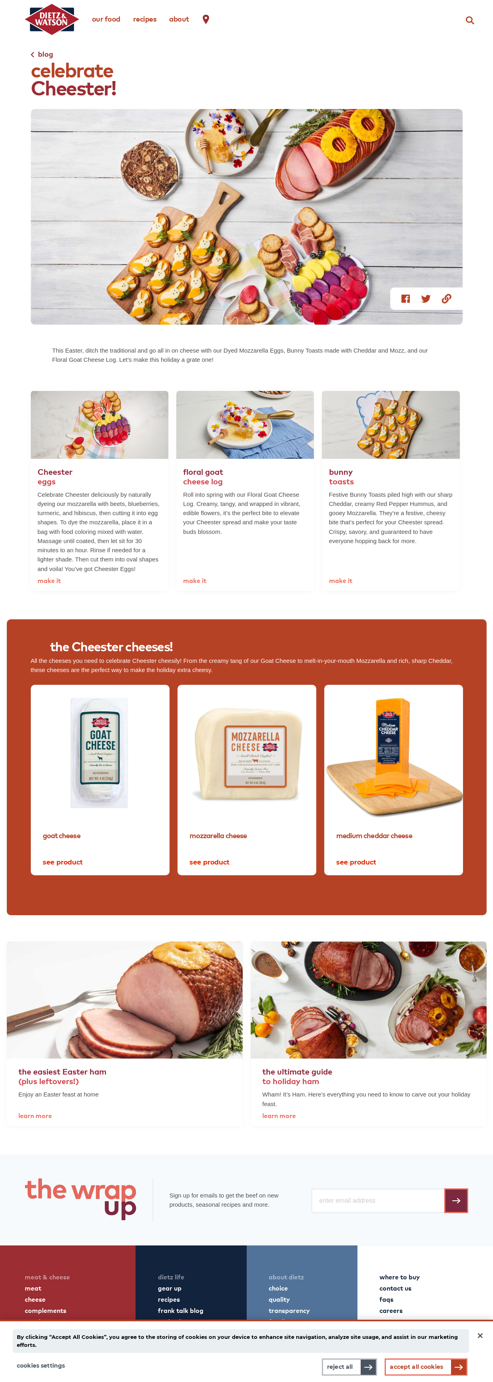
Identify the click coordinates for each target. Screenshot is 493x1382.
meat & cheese (47, 1276)
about (179, 19)
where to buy (399, 1276)
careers (391, 1310)
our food (106, 19)
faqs (386, 1299)
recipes (145, 19)
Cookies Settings (41, 1365)
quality (279, 1299)
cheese (35, 1299)
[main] (246, 1351)
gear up (170, 1287)
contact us (395, 1287)
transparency (289, 1310)
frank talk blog (181, 1310)
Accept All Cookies (416, 1366)
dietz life (171, 1276)
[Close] (480, 1335)
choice (278, 1287)
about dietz (286, 1276)
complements (45, 1310)
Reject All (340, 1366)
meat (33, 1287)
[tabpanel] (100, 780)
